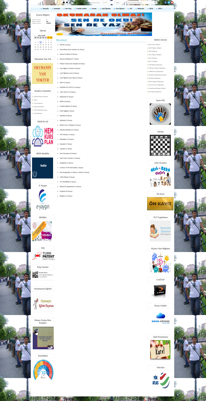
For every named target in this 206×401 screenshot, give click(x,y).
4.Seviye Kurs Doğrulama (156, 85)
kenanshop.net (103, 397)
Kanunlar (57, 8)
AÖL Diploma (153, 58)
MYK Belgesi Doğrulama (156, 81)
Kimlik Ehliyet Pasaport (41, 96)
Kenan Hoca (43, 273)
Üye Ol (80, 2)
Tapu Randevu (38, 113)
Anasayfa (46, 8)
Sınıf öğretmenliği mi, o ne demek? (46, 276)
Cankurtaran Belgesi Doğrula (157, 88)
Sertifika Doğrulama (155, 78)
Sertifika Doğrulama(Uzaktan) (157, 75)
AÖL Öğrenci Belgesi (155, 54)
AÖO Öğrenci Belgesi (155, 48)
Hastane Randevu (39, 106)
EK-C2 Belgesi (153, 61)
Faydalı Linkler (82, 8)
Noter (35, 100)
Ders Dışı (68, 8)
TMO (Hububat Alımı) (40, 110)
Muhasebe (140, 8)
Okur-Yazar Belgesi (154, 44)
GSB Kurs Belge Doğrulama (157, 68)
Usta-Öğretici (120, 8)
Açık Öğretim (106, 8)
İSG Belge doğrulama (155, 91)
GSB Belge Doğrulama (155, 64)
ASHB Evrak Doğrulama (156, 71)
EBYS (160, 8)
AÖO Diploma (153, 51)
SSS (131, 8)
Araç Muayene (38, 103)
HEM (151, 8)
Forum (94, 8)
